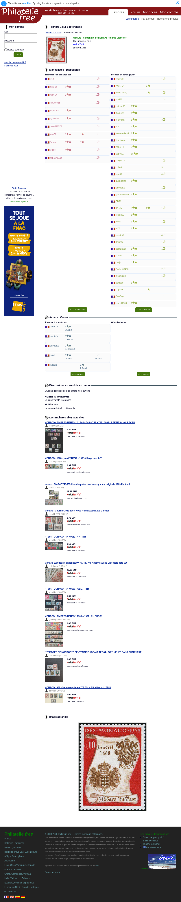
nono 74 (120, 147)
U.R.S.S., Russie (12, 869)
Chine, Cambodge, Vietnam (17, 874)
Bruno (53, 142)
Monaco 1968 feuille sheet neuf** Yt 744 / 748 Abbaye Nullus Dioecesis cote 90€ (86, 563)
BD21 (118, 201)
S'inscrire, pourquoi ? (153, 837)
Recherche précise (167, 18)
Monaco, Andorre (12, 847)
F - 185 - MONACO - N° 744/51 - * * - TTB (65, 537)
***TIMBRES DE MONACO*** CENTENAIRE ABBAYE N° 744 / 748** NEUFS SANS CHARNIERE (93, 652)
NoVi (118, 221)
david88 (119, 283)
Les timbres (132, 18)
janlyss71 (120, 160)
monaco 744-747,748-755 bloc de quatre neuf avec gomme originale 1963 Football (87, 484)
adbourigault (56, 158)
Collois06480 (122, 269)
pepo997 (120, 154)
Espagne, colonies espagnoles (19, 882)
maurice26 (55, 102)
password (9, 40)
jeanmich (120, 120)
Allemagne (9, 860)
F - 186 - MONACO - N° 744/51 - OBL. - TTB (67, 589)
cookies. (27, 3)
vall (117, 126)
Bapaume (54, 110)
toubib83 (120, 215)
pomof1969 (121, 303)
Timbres (118, 12)
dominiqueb (121, 140)
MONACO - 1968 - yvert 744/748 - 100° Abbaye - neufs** (73, 458)
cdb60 (119, 167)
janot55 (53, 365)
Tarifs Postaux (19, 188)
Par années (148, 18)
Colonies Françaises (14, 843)
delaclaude (121, 249)
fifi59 (52, 79)
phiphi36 (120, 79)
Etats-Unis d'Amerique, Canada (19, 865)
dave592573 (56, 126)
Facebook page (152, 847)
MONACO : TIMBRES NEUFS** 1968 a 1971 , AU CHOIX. (73, 616)
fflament (119, 113)
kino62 (53, 134)
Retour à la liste (53, 32)
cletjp (118, 262)
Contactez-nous (52, 872)
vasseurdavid (122, 133)
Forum (135, 12)
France (7, 838)
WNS (97, 866)
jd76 (118, 228)
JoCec (53, 150)
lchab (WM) (121, 92)
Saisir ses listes (150, 840)
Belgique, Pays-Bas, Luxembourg (20, 852)
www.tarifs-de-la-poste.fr (19, 202)
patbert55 (120, 106)
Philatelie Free (21, 15)
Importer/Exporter (151, 844)
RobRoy (120, 296)
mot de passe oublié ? (15, 62)
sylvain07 (54, 118)
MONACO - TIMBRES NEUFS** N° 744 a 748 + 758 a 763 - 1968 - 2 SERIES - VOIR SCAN (90, 422)
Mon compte (169, 12)
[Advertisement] (19, 128)
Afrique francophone (14, 856)
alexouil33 (121, 276)
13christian (121, 181)
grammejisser (122, 194)
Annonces (150, 12)
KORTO (119, 86)
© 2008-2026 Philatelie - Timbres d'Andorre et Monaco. (74, 834)
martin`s (54, 336)
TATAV (119, 208)
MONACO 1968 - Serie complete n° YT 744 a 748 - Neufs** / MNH (78, 687)
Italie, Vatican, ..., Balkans (16, 878)
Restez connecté (15, 49)
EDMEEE (120, 187)
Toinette (119, 242)
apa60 (119, 174)
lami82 (119, 99)
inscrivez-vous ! (12, 65)
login (6, 31)
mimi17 (53, 95)
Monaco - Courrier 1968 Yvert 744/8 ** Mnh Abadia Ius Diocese (77, 510)
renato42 (120, 235)
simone (53, 87)
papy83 (119, 289)
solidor (119, 255)
